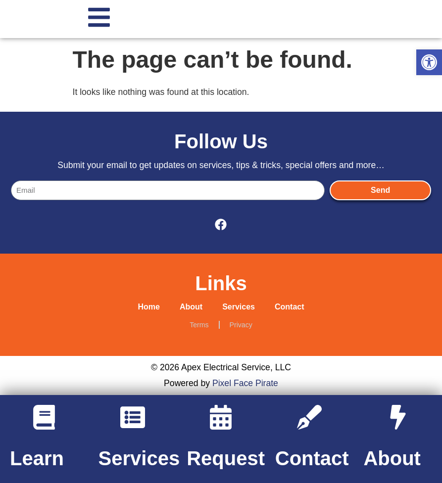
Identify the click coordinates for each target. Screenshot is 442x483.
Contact (289, 307)
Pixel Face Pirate (245, 383)
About (191, 307)
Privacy (241, 325)
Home (148, 307)
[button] (429, 62)
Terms (199, 325)
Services (238, 307)
